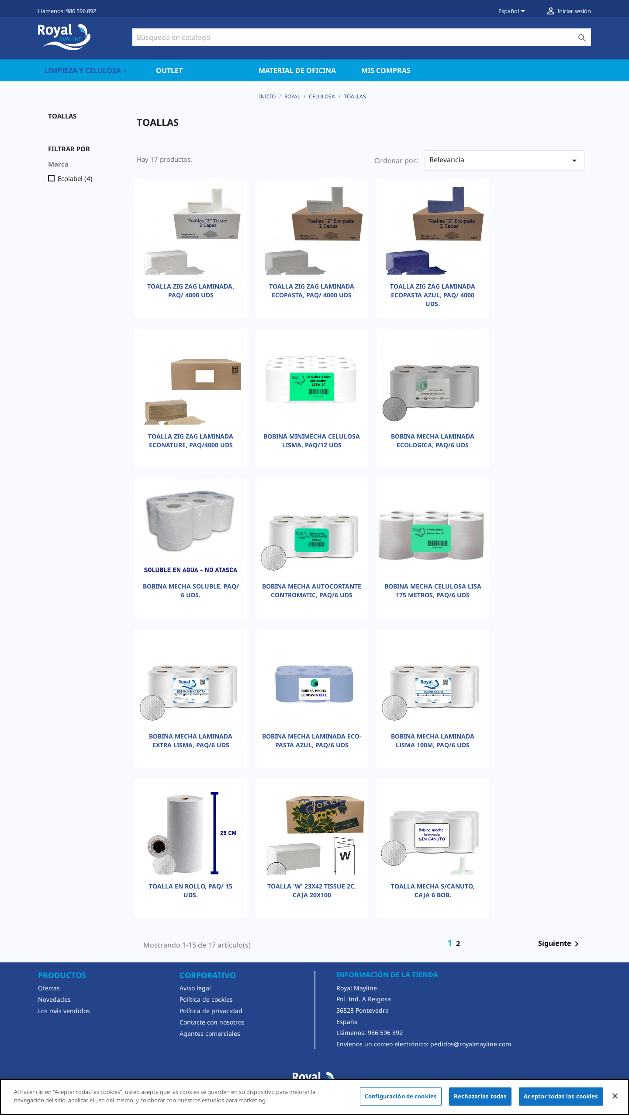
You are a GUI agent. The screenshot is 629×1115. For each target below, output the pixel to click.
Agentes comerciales (210, 1033)
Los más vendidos (64, 1011)
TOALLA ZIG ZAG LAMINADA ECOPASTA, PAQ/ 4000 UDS (311, 290)
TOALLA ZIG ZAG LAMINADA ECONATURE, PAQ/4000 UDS (190, 440)
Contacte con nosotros (212, 1022)
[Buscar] (361, 37)
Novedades (54, 999)
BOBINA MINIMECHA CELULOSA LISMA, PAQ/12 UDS (311, 440)
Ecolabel (75, 178)
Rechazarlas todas (480, 1096)
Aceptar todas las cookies (561, 1096)
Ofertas (49, 988)
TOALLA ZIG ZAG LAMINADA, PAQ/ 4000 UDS (190, 290)
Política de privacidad (211, 1011)
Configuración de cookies (401, 1096)
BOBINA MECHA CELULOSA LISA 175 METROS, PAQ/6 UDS (432, 590)
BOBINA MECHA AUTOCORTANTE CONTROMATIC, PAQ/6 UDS (311, 590)
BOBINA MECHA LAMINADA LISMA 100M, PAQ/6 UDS (432, 740)
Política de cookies (206, 999)
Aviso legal (195, 988)
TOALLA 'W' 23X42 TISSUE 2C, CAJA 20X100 (311, 890)
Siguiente (560, 944)
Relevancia (504, 160)
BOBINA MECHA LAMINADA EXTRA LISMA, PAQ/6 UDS (190, 740)
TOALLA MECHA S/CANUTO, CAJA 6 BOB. (432, 890)
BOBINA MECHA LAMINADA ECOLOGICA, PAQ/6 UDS (432, 440)
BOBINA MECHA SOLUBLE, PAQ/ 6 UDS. (191, 590)
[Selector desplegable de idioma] (513, 12)
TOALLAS (62, 116)
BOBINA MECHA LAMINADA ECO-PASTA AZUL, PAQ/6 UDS (311, 740)
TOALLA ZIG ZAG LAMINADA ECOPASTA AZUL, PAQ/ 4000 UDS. (432, 295)
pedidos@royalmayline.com (470, 1044)
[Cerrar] (615, 1095)
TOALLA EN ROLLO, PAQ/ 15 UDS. (190, 890)
